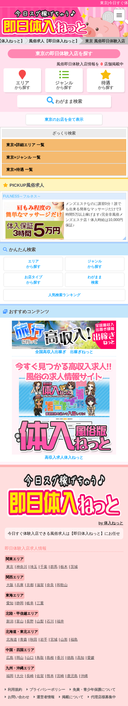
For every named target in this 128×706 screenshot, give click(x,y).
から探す (33, 264)
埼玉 (33, 567)
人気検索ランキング (64, 295)
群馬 (53, 567)
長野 (30, 621)
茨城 (74, 567)
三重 (40, 603)
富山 (20, 621)
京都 (30, 585)
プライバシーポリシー (47, 690)
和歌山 (62, 585)
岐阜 (30, 603)
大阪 (9, 585)
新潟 (9, 621)
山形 (64, 639)
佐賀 (40, 676)
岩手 (43, 639)
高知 (80, 658)
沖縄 (84, 676)
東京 (9, 567)
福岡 (9, 676)
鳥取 (40, 658)
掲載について (72, 697)
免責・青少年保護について (94, 690)
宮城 (53, 639)
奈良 (50, 585)
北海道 (11, 639)
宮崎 (60, 676)
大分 (20, 676)
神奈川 (21, 567)
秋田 (33, 639)
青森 (23, 639)
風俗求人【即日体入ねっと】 (54, 41)
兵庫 (20, 585)
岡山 (20, 658)
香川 (60, 658)
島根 (50, 658)
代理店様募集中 (103, 697)
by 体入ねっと (111, 523)
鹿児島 (72, 676)
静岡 (20, 603)
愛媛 (90, 658)
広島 (9, 658)
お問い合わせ (18, 697)
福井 (60, 621)
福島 (74, 639)
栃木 (64, 567)
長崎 (30, 676)
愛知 (9, 603)
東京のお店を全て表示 (64, 119)
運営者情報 (45, 697)
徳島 (70, 658)
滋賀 (40, 585)
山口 (30, 658)
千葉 (43, 567)
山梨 (40, 621)
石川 (50, 621)
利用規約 (15, 690)
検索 (94, 279)
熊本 (50, 676)
